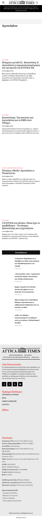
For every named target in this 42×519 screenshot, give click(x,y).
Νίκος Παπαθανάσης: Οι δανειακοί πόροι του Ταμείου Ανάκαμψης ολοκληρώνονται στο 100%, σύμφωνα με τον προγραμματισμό (21, 8)
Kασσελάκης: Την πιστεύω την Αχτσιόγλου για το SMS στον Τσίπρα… (17, 120)
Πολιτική (5, 60)
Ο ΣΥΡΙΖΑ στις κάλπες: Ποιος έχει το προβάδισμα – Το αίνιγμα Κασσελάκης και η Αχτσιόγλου (21, 225)
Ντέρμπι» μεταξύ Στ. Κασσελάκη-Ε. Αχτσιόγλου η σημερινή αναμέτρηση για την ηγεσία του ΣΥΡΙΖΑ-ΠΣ (21, 65)
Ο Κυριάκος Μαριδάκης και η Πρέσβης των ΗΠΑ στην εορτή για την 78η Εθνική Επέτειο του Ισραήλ (27, 262)
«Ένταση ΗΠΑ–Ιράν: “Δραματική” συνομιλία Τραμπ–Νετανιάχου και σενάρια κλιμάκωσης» (27, 276)
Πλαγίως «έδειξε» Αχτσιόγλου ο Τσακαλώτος (18, 172)
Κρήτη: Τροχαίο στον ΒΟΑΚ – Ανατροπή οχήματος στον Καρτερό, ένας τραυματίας (26, 289)
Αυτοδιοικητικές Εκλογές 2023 (12, 168)
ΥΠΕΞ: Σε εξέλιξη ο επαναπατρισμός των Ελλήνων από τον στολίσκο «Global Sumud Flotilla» (27, 319)
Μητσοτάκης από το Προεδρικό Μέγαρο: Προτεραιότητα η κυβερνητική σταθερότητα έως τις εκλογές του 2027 (27, 303)
